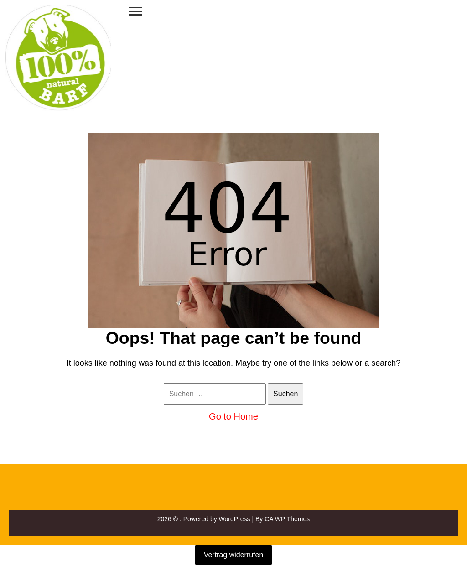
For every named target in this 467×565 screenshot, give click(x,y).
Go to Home (233, 416)
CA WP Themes (287, 519)
